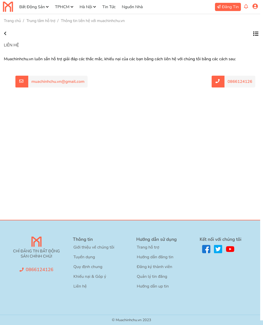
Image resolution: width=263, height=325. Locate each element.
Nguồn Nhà (132, 7)
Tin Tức (109, 7)
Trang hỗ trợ (148, 247)
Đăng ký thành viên (154, 267)
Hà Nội (86, 7)
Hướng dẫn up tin (153, 286)
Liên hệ (80, 286)
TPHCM (62, 7)
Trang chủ (12, 20)
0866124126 (240, 81)
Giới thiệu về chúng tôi (93, 247)
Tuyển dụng (84, 257)
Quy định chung (87, 267)
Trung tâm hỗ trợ (40, 20)
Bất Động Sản (32, 7)
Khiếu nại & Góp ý (89, 276)
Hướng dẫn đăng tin (155, 257)
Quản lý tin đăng (152, 276)
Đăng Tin (230, 7)
